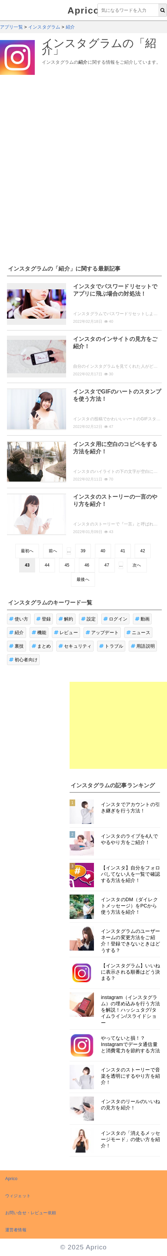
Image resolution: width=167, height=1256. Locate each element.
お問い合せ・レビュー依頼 (30, 1212)
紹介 (16, 632)
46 (87, 565)
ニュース (138, 632)
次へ (137, 565)
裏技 (16, 646)
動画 (142, 619)
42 (142, 550)
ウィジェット (18, 1195)
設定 (88, 619)
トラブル (111, 646)
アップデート (102, 632)
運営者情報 (15, 1229)
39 (83, 550)
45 (67, 565)
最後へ (83, 579)
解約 (65, 619)
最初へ (27, 550)
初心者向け (23, 659)
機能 (39, 632)
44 (47, 565)
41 (122, 550)
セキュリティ (75, 646)
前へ (53, 550)
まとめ (41, 646)
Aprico (83, 10)
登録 (43, 619)
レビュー (66, 632)
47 (106, 565)
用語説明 (143, 646)
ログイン (115, 619)
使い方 (19, 619)
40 (103, 550)
